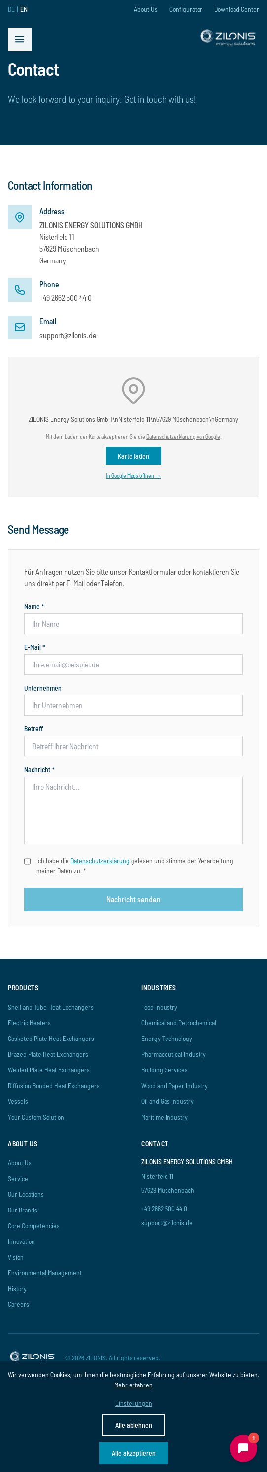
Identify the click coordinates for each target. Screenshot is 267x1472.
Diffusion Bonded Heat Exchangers (54, 1085)
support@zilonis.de (67, 335)
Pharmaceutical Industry (173, 1054)
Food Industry (159, 1007)
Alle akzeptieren (134, 1453)
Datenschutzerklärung (100, 860)
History (17, 1288)
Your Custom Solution (36, 1117)
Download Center (236, 9)
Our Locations (26, 1194)
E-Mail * (34, 647)
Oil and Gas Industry (167, 1101)
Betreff (33, 728)
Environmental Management (45, 1273)
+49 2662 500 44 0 (65, 297)
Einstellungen (133, 1403)
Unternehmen (43, 688)
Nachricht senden (133, 899)
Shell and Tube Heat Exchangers (51, 1007)
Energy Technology (166, 1038)
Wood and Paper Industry (174, 1085)
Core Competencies (34, 1225)
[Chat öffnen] (243, 1448)
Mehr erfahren (133, 1385)
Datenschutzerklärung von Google (183, 436)
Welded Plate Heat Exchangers (49, 1070)
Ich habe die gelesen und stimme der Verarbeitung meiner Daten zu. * (134, 865)
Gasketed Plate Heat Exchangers (51, 1038)
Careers (18, 1304)
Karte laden (133, 456)
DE (11, 9)
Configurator (185, 9)
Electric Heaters (29, 1022)
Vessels (18, 1101)
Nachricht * (39, 769)
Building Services (164, 1070)
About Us (146, 9)
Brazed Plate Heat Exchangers (48, 1054)
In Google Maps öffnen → (133, 475)
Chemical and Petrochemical (178, 1022)
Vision (16, 1257)
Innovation (21, 1241)
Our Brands (22, 1210)
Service (18, 1178)
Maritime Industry (164, 1117)
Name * (34, 606)
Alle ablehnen (133, 1425)
